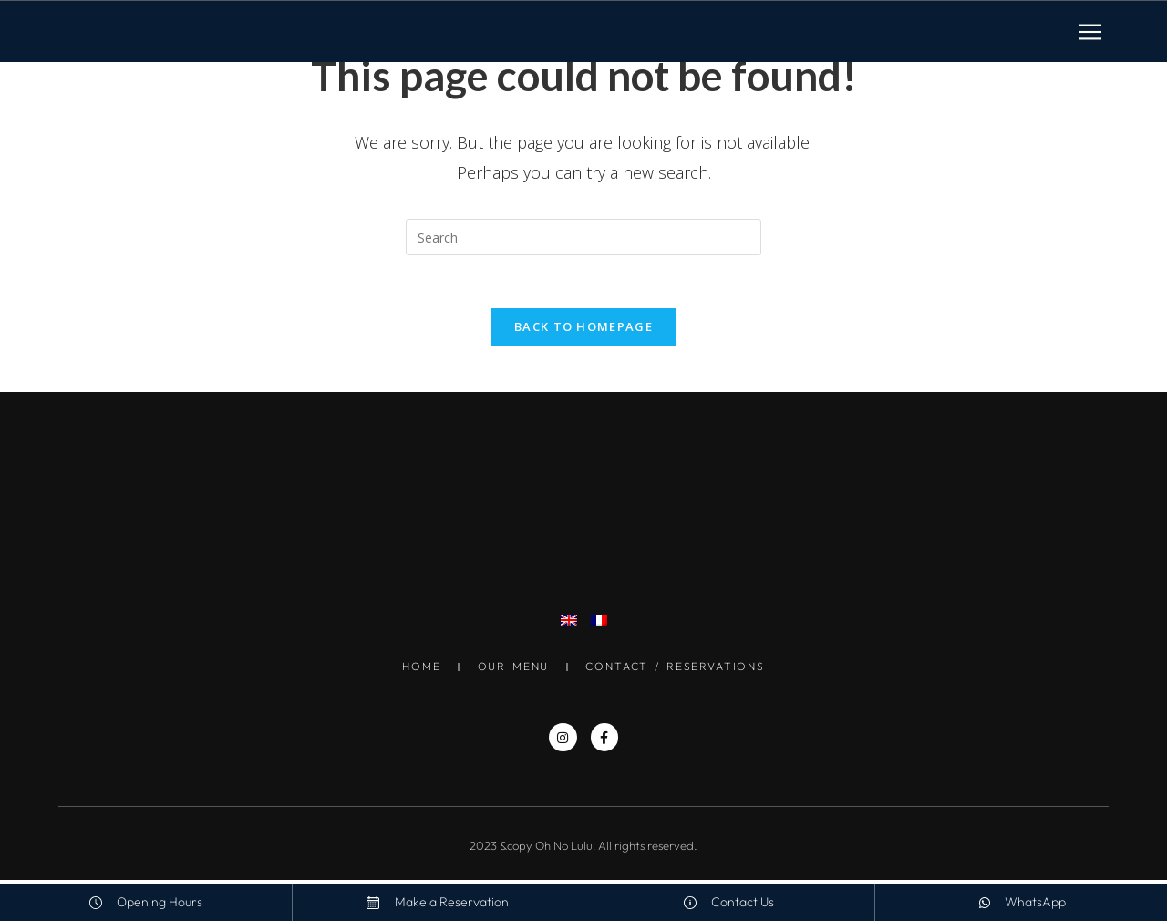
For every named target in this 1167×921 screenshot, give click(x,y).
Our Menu (512, 669)
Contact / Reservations (678, 669)
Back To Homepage (583, 329)
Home (418, 669)
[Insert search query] (583, 237)
